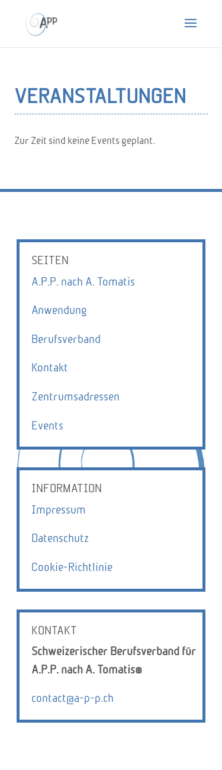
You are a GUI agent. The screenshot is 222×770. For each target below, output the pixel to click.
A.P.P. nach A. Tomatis (83, 281)
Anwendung (59, 310)
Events (47, 425)
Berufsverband (66, 339)
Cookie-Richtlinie (71, 567)
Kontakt (49, 367)
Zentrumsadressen (75, 396)
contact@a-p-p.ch (72, 698)
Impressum (58, 509)
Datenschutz (60, 538)
